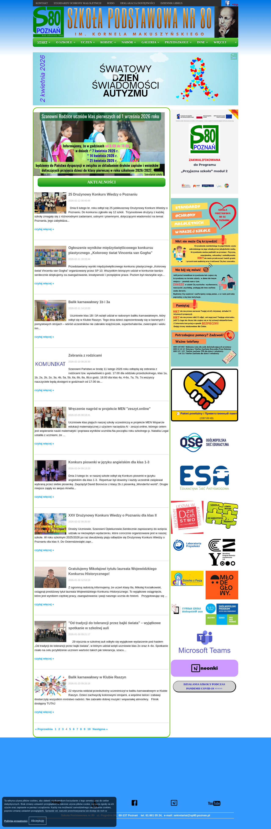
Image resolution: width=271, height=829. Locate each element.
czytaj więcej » (44, 229)
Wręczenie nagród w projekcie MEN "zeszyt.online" (109, 409)
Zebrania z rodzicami (85, 355)
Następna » (100, 729)
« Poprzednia (44, 729)
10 (89, 729)
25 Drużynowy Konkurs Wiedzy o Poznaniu (102, 194)
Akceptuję (37, 820)
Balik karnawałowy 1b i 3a (89, 302)
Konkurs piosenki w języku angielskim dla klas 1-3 (108, 462)
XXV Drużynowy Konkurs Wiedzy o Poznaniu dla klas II (112, 515)
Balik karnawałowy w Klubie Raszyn (97, 677)
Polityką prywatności (15, 821)
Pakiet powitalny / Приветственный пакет (208, 413)
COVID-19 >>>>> (211, 688)
